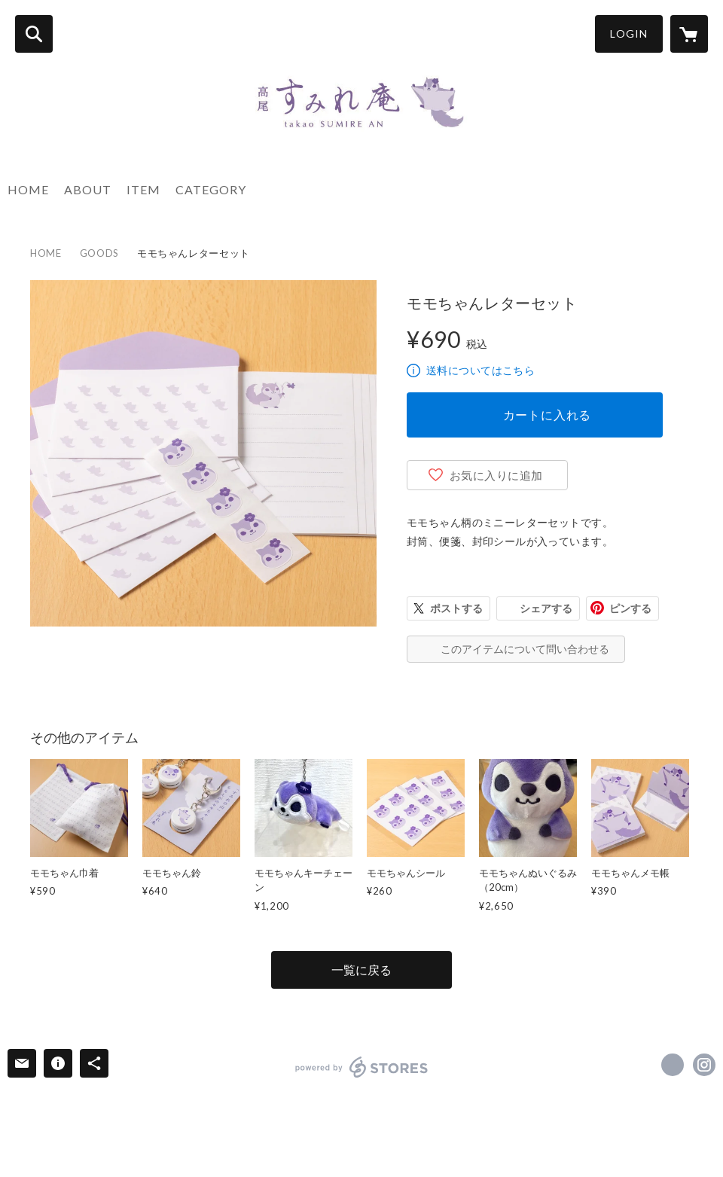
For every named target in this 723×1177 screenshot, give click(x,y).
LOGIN (629, 33)
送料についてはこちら (480, 370)
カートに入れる (547, 414)
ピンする (630, 608)
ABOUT (87, 189)
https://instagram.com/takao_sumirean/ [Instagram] (704, 1065)
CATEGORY (210, 189)
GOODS (99, 253)
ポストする (456, 608)
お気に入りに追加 (496, 475)
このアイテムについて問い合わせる (525, 648)
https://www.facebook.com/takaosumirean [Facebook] (672, 1065)
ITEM (143, 189)
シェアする (546, 608)
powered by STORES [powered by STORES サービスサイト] (362, 1067)
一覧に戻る (361, 969)
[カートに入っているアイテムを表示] (689, 34)
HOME (28, 189)
